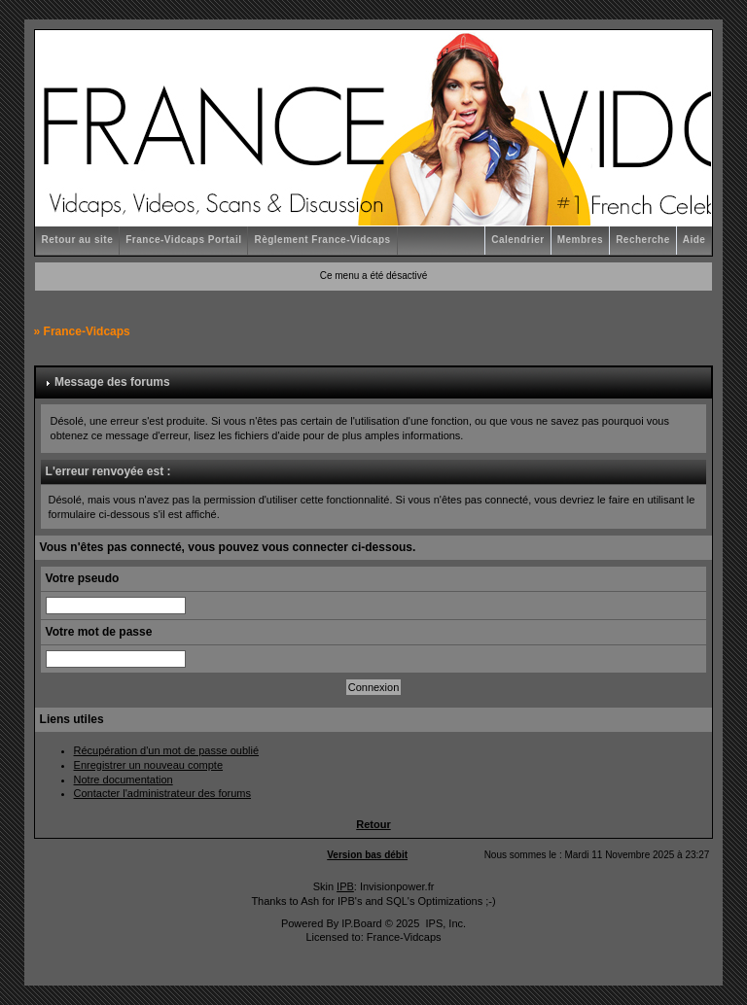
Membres (580, 239)
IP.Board (361, 923)
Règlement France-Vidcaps (322, 239)
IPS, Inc (444, 923)
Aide (694, 239)
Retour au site (78, 239)
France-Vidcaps (87, 331)
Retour (373, 824)
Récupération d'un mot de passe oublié (166, 750)
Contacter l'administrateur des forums (162, 793)
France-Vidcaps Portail (183, 239)
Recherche (643, 239)
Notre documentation (123, 779)
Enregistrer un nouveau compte (148, 765)
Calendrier (517, 239)
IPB (345, 886)
